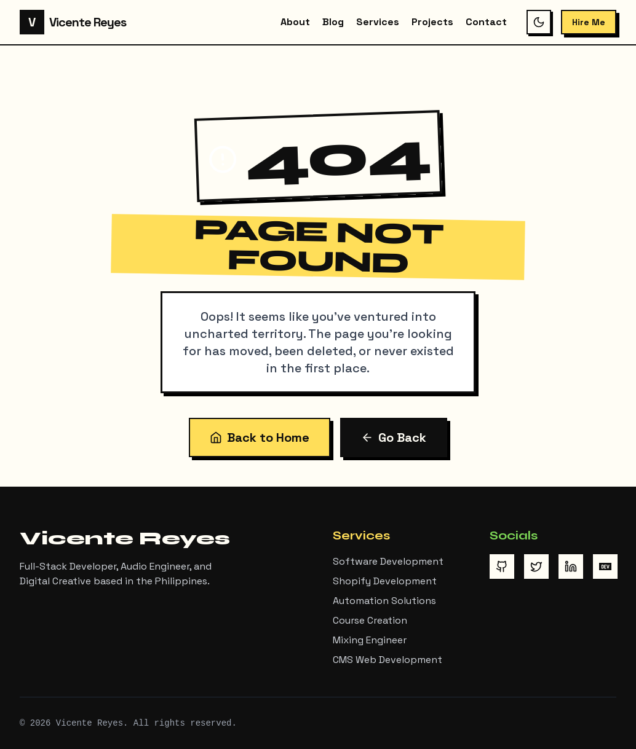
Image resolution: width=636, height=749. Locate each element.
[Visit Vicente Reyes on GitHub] (502, 566)
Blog (333, 21)
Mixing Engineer (370, 639)
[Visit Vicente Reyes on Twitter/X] (536, 566)
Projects (432, 21)
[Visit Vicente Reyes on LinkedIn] (570, 566)
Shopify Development (385, 580)
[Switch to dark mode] (539, 22)
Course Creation (370, 620)
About (295, 21)
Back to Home (259, 437)
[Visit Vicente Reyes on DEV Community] (605, 566)
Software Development (388, 561)
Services (377, 21)
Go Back (393, 437)
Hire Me (588, 22)
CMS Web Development (387, 659)
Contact (486, 21)
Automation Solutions (384, 600)
